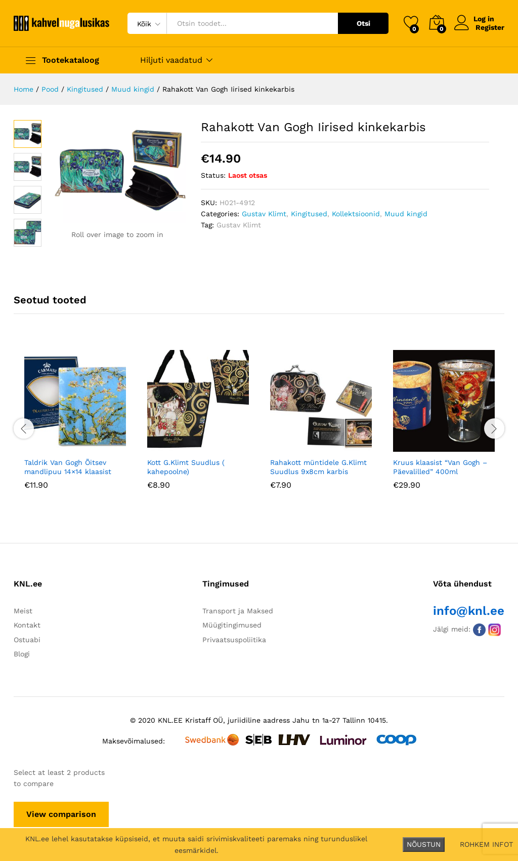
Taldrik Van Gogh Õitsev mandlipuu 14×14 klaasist (67, 467)
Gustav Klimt (264, 214)
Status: (213, 175)
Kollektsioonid (356, 214)
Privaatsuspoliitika (234, 640)
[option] (75, 427)
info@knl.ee (468, 611)
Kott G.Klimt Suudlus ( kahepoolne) (186, 467)
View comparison (61, 814)
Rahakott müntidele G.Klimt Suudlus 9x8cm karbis (318, 467)
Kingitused (309, 214)
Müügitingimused (232, 625)
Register (490, 27)
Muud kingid (405, 214)
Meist (23, 611)
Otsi (363, 23)
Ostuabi (27, 640)
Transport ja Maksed (237, 611)
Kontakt (27, 625)
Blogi (22, 654)
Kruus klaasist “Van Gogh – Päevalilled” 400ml (440, 467)
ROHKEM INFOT (486, 844)
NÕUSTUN (424, 844)
